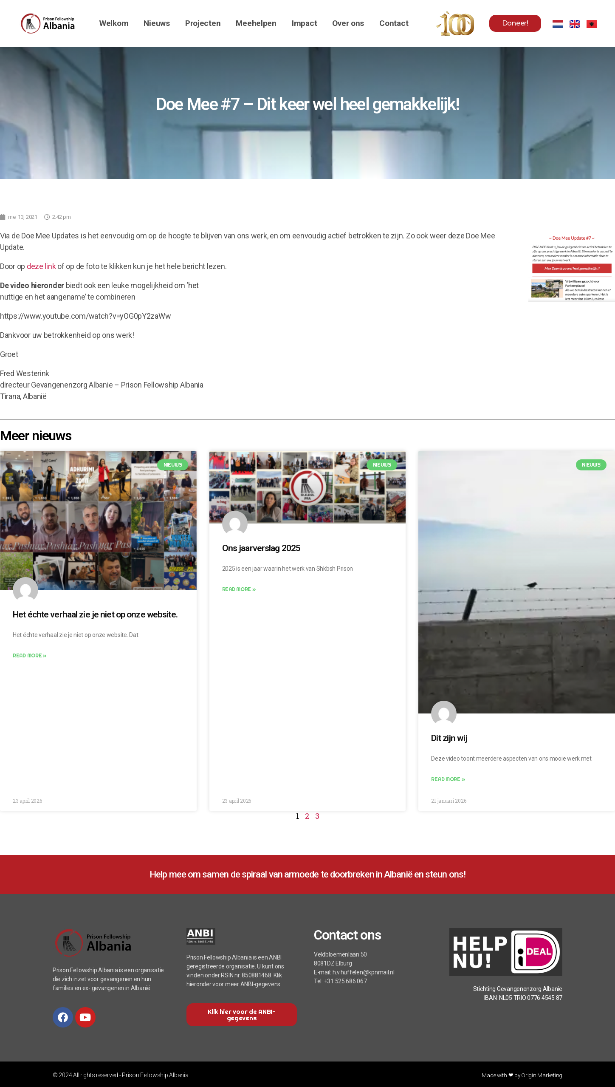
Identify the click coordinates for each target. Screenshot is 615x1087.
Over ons (348, 23)
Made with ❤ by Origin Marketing (521, 1075)
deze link (41, 266)
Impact (304, 23)
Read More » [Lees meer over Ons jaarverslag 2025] (239, 589)
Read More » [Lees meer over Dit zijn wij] (448, 779)
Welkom (113, 23)
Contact (393, 23)
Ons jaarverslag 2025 (261, 548)
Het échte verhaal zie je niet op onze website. (95, 614)
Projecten (203, 23)
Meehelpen (256, 23)
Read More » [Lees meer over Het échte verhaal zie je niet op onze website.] (29, 655)
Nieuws (156, 23)
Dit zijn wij (449, 738)
